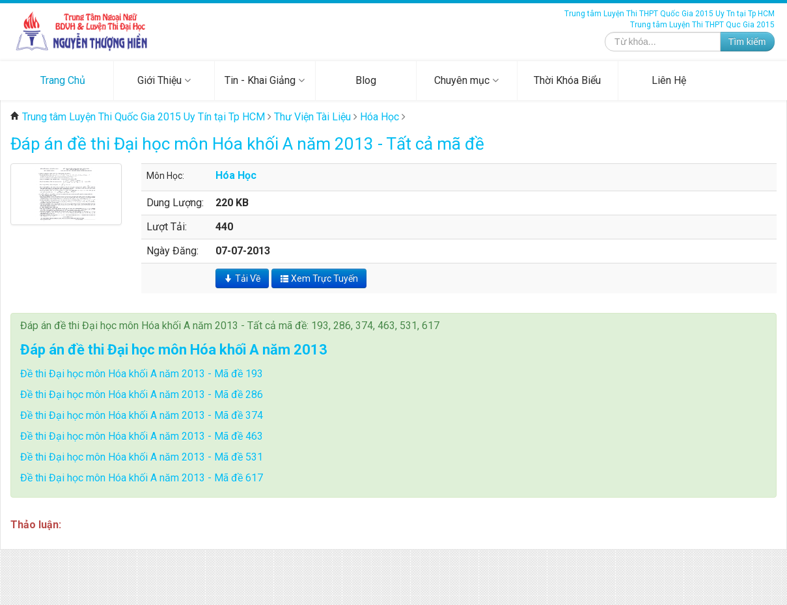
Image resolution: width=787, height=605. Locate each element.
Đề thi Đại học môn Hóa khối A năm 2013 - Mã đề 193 (141, 374)
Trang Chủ (62, 80)
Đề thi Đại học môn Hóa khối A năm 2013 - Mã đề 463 (141, 436)
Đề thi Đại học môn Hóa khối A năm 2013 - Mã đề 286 (141, 394)
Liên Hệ (669, 80)
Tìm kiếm (747, 41)
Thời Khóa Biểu (567, 80)
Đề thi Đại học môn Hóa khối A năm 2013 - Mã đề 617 (141, 478)
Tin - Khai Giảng (265, 80)
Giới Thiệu (164, 80)
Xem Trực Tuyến (319, 278)
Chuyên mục (466, 80)
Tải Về (242, 278)
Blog (365, 80)
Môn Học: (165, 175)
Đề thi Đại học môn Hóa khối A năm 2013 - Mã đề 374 (141, 415)
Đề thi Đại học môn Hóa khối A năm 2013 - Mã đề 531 (141, 457)
